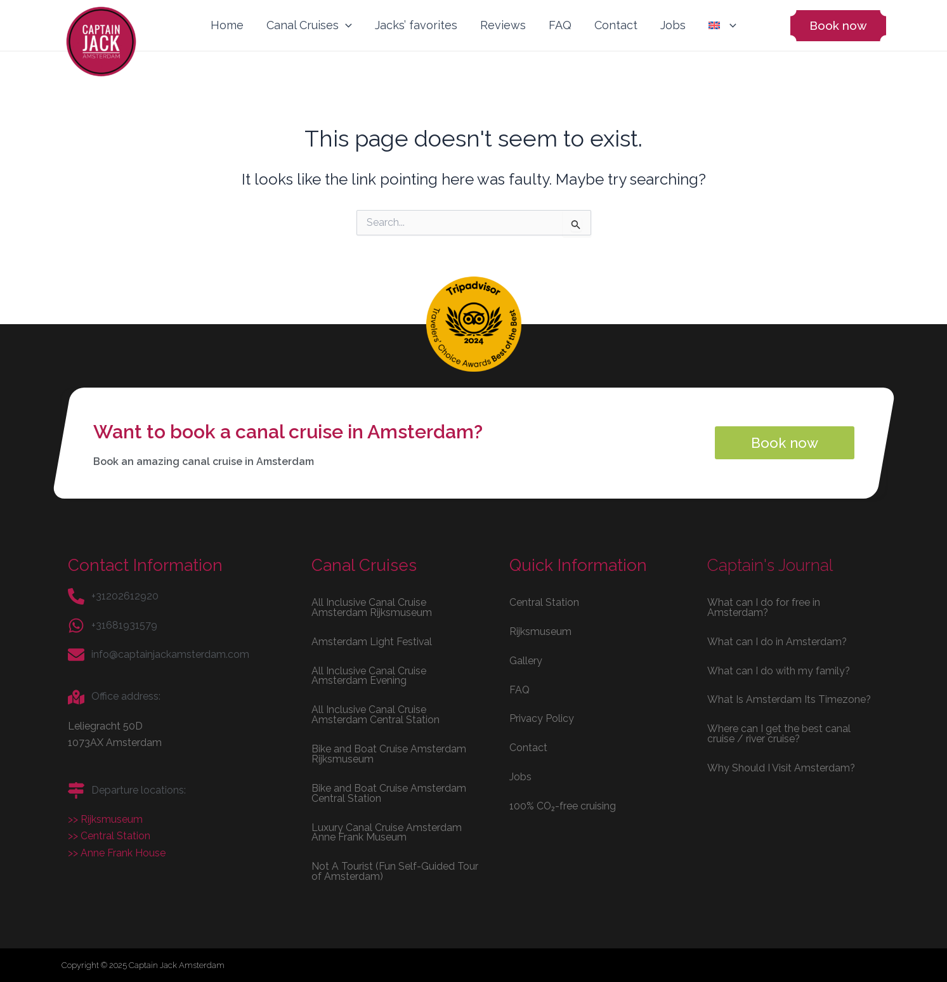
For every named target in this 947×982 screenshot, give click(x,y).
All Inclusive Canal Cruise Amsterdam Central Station (375, 714)
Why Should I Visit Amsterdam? (781, 767)
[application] (345, 25)
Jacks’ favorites (416, 25)
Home (227, 25)
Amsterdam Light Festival (372, 640)
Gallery (525, 659)
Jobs (673, 25)
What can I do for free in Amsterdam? (763, 606)
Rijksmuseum (540, 630)
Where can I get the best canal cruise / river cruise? (779, 733)
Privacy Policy (542, 718)
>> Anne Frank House (117, 852)
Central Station (544, 601)
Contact (615, 25)
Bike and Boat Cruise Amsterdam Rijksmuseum (388, 753)
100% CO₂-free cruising (563, 805)
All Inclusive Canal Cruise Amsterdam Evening (369, 675)
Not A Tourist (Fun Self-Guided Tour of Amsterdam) (394, 871)
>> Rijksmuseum (105, 819)
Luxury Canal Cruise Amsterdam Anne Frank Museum (386, 832)
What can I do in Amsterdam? (777, 640)
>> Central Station (109, 835)
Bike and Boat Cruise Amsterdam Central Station (388, 793)
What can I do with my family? (779, 670)
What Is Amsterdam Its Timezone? (789, 699)
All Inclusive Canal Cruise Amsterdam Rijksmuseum (371, 606)
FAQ (560, 25)
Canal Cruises (309, 25)
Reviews (503, 25)
